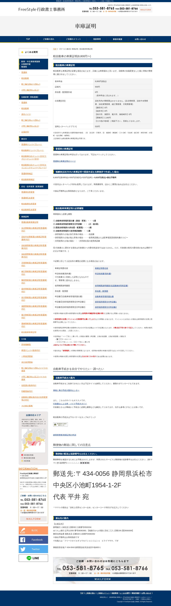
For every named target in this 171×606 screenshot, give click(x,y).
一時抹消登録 (27, 356)
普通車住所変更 (27, 192)
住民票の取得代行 (28, 385)
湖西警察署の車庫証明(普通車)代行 (34, 307)
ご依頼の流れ (90, 593)
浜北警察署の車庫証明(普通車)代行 (34, 229)
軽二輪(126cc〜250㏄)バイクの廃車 (34, 369)
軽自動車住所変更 (28, 204)
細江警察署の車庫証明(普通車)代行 (34, 272)
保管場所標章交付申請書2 (106, 307)
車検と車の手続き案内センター (66, 390)
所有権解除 (26, 344)
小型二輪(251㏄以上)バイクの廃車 (33, 378)
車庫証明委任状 (101, 268)
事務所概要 (136, 593)
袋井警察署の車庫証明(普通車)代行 (34, 290)
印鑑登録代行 (27, 391)
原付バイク (26, 114)
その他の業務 (27, 406)
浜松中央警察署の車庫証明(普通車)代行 (33, 238)
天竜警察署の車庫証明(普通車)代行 (34, 264)
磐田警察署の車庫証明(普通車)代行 (34, 281)
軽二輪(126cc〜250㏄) (30, 84)
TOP (54, 49)
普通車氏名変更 (27, 198)
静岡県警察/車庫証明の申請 (64, 435)
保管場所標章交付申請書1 (106, 302)
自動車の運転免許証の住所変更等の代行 (34, 398)
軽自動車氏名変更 (28, 210)
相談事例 (115, 593)
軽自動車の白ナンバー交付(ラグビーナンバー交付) (33, 157)
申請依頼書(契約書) (103, 274)
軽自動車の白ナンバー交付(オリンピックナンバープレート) (33, 166)
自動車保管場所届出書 (104, 296)
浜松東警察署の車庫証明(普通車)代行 (33, 246)
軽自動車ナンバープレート (32, 150)
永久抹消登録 (27, 362)
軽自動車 (25, 78)
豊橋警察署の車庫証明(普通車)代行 (34, 324)
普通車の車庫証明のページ (64, 161)
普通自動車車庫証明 (29, 222)
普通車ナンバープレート (31, 144)
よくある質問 (125, 593)
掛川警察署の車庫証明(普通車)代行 (34, 298)
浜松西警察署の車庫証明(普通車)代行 (33, 255)
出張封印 (25, 132)
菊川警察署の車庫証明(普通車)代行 (34, 316)
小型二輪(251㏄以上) (30, 90)
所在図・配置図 (101, 291)
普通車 (24, 72)
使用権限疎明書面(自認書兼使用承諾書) (111, 286)
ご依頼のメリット (103, 593)
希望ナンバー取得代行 (30, 350)
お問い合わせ (146, 593)
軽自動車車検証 (27, 179)
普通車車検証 (27, 174)
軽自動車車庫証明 (28, 332)
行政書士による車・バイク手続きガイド (70, 404)
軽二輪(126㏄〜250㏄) (30, 120)
